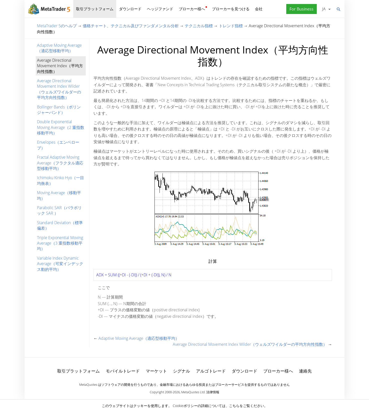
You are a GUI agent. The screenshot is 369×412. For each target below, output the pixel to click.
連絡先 (305, 371)
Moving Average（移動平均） (59, 195)
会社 (258, 8)
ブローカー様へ (192, 8)
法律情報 (212, 392)
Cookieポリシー (185, 405)
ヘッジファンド (160, 8)
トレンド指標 (231, 25)
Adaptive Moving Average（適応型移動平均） (59, 47)
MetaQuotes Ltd (193, 392)
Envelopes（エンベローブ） (58, 144)
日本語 (323, 8)
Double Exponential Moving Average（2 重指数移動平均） (60, 127)
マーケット (156, 371)
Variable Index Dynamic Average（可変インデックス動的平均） (60, 263)
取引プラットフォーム (95, 8)
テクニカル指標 (199, 25)
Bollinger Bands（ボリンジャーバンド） (59, 109)
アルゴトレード (211, 371)
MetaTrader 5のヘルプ (57, 25)
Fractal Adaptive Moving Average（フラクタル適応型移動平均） (60, 162)
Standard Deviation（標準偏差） (60, 225)
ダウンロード (130, 8)
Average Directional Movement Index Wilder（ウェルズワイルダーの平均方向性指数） (59, 89)
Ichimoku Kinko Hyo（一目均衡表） (60, 180)
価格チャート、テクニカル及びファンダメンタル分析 (131, 25)
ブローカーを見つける (231, 8)
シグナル (181, 371)
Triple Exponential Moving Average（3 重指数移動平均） (60, 243)
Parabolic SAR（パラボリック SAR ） (59, 210)
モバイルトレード (123, 371)
